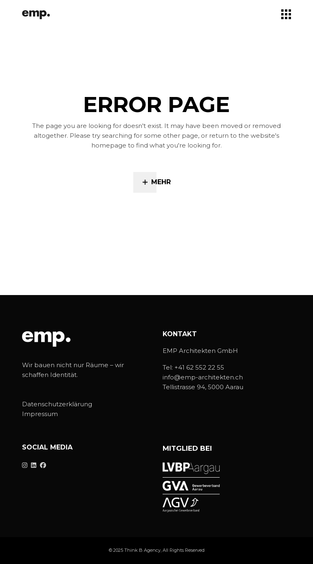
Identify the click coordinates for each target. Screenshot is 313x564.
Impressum (40, 414)
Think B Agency (142, 550)
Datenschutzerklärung (57, 404)
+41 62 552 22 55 (199, 367)
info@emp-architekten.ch (203, 377)
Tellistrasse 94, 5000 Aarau (203, 387)
